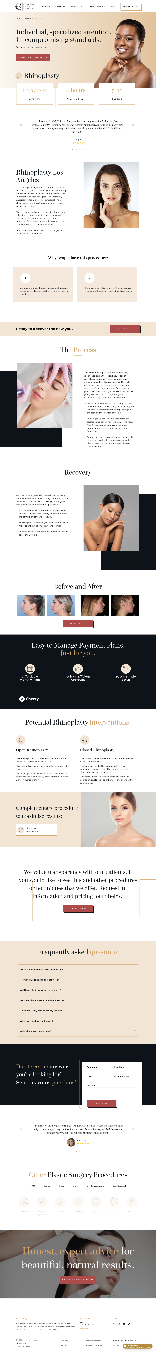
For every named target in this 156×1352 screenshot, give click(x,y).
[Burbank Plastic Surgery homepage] (25, 7)
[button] (60, 6)
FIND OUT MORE (78, 909)
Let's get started (124, 329)
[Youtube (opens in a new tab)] (122, 1323)
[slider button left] (23, 125)
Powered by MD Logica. (24, 1346)
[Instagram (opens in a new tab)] (117, 1323)
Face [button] (32, 1186)
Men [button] (75, 1186)
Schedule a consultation (37, 58)
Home (18, 19)
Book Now (130, 6)
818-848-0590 (85, 1329)
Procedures (29, 19)
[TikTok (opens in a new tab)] (126, 1323)
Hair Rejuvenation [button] (95, 1186)
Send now (101, 1104)
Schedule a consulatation (77, 1280)
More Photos (78, 624)
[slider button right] (133, 125)
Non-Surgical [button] (119, 1186)
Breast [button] (47, 1186)
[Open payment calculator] (137, 1346)
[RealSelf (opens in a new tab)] (113, 1323)
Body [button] (61, 1186)
